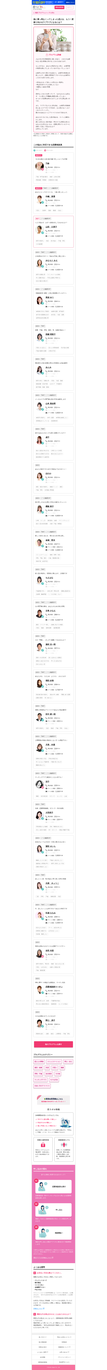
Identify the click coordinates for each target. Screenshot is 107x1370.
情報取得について (64, 1347)
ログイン (69, 7)
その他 (58, 1074)
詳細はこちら (38, 1308)
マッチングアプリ (40, 1080)
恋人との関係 (39, 1061)
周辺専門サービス (64, 1362)
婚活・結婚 (38, 1067)
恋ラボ (39, 7)
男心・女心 (68, 1061)
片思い (55, 1067)
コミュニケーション (54, 1061)
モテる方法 (54, 1080)
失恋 (47, 1067)
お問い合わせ (64, 1352)
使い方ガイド (42, 1337)
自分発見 (49, 1074)
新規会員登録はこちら (54, 1099)
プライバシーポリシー (64, 1357)
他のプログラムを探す (53, 1044)
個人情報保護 (42, 1342)
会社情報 (42, 1357)
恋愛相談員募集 (42, 1362)
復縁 (62, 1067)
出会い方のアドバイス (42, 1086)
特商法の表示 (42, 1347)
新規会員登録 (59, 7)
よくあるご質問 (42, 1352)
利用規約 (64, 1342)
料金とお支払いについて (64, 1337)
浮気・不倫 (38, 1074)
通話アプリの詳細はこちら (43, 1257)
